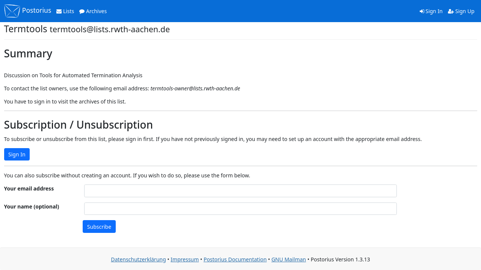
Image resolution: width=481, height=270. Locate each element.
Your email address (29, 188)
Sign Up (461, 11)
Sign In (431, 11)
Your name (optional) (31, 206)
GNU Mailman (288, 259)
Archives (93, 11)
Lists (65, 11)
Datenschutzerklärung (138, 259)
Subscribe (99, 226)
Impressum (185, 259)
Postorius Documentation (235, 259)
